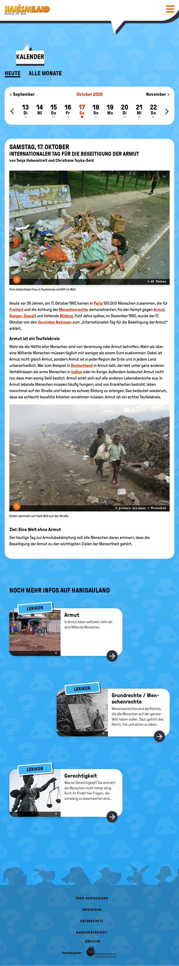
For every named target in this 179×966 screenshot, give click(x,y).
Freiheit (16, 309)
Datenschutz (91, 921)
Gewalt (30, 316)
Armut (159, 309)
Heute (13, 73)
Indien (76, 371)
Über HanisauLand (92, 898)
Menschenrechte (73, 309)
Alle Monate (45, 73)
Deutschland (82, 365)
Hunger (15, 316)
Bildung (66, 316)
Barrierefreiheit (91, 932)
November (158, 94)
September (22, 94)
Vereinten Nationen (55, 322)
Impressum (92, 909)
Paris (98, 303)
